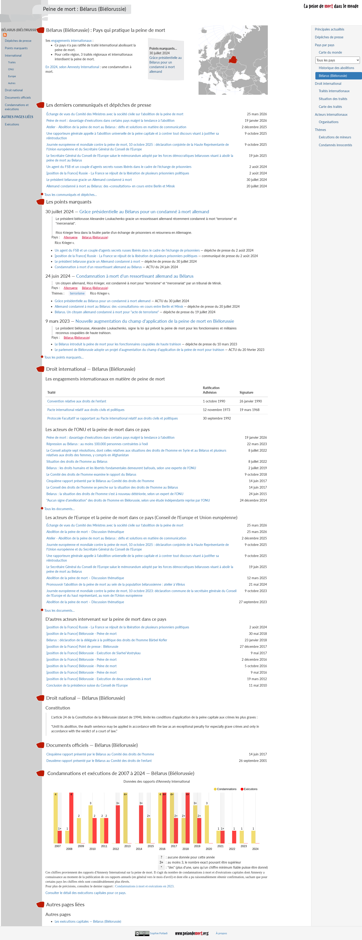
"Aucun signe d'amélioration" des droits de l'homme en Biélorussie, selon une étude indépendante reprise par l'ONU (128, 500)
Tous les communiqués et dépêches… (70, 195)
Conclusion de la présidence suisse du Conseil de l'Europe (87, 685)
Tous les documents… (59, 509)
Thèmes (320, 130)
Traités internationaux (334, 91)
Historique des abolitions (336, 68)
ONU (11, 69)
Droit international (328, 83)
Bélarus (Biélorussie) (95, 237)
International (13, 55)
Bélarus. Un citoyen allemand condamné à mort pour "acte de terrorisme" (107, 312)
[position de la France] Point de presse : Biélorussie (82, 646)
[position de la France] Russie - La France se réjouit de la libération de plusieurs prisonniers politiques (117, 173)
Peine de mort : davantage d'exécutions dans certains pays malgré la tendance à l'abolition (110, 120)
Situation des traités (333, 99)
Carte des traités (330, 107)
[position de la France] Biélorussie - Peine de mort (81, 634)
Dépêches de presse (18, 41)
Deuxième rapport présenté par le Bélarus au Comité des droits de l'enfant (99, 761)
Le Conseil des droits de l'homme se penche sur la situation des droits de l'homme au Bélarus (112, 487)
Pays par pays (324, 45)
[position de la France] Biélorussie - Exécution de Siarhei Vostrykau (93, 653)
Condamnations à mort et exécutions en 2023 (144, 886)
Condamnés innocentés (335, 145)
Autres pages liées (17, 117)
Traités (12, 62)
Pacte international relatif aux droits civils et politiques (85, 410)
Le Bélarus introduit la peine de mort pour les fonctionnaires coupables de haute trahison (118, 344)
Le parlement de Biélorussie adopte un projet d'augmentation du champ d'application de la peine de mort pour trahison (139, 350)
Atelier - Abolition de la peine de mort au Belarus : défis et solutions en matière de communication (116, 127)
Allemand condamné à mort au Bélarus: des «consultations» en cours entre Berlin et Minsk (110, 186)
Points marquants (16, 48)
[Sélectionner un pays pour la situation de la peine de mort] (337, 60)
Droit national (14, 90)
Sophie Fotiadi (159, 933)
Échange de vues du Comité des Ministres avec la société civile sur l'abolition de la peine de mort (114, 114)
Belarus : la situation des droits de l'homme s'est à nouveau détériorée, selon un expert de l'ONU (114, 494)
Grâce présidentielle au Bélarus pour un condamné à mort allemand (144, 211)
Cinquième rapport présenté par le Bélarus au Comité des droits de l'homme (100, 481)
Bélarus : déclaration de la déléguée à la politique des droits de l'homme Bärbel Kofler (106, 640)
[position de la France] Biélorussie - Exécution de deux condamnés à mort (98, 679)
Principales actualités (329, 29)
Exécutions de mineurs (335, 137)
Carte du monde (330, 52)
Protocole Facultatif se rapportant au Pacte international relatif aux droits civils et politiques (112, 418)
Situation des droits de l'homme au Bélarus (76, 461)
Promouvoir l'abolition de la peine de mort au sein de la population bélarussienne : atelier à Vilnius (115, 584)
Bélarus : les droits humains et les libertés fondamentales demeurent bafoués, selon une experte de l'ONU (121, 468)
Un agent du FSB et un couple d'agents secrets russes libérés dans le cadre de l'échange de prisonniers (118, 167)
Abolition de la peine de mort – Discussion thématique (85, 532)
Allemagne (71, 237)
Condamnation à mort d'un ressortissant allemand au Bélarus (98, 267)
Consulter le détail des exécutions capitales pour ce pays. (85, 893)
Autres (11, 83)
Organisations (328, 122)
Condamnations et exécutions (17, 107)
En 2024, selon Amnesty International (72, 67)
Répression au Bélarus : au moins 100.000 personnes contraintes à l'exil (97, 444)
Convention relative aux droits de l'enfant (76, 401)
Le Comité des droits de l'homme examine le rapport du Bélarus (91, 474)
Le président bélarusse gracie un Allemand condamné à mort (89, 180)
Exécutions (12, 124)
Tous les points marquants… (64, 357)
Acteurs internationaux (331, 114)
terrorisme (77, 293)
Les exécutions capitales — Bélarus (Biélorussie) (88, 921)
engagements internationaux (71, 41)
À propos (221, 933)
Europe (12, 76)
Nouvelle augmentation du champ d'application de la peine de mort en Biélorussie (154, 321)
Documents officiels (18, 97)
